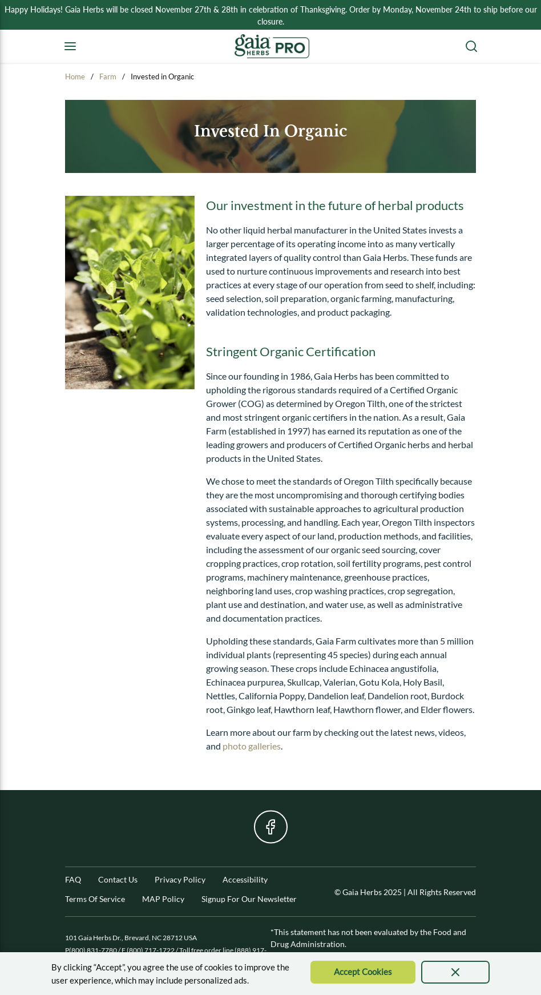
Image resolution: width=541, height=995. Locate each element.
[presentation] (455, 972)
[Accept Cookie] (363, 972)
